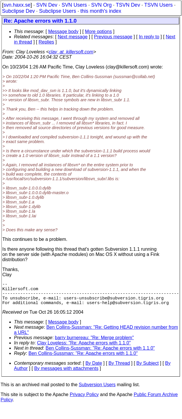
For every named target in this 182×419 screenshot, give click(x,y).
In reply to (149, 36)
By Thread (119, 368)
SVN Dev (46, 5)
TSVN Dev (128, 5)
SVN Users (74, 5)
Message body (63, 31)
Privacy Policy (84, 400)
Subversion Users (97, 390)
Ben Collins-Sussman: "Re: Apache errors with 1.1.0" (100, 353)
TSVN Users (158, 5)
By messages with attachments (66, 374)
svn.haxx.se (17, 5)
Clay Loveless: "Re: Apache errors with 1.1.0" (84, 348)
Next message (72, 36)
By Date (93, 368)
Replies (46, 41)
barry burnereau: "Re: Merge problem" (94, 343)
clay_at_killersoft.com (71, 51)
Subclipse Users (57, 11)
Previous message (113, 36)
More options (98, 31)
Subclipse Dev (18, 11)
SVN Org (101, 5)
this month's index (100, 11)
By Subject (147, 368)
